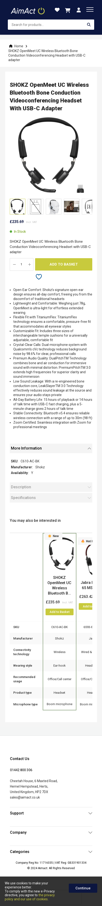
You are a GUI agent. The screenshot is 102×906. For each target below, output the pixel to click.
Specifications (23, 497)
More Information (26, 448)
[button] (35, 206)
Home (18, 46)
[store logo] (28, 10)
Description (21, 487)
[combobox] (51, 24)
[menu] (89, 9)
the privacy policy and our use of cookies (30, 897)
